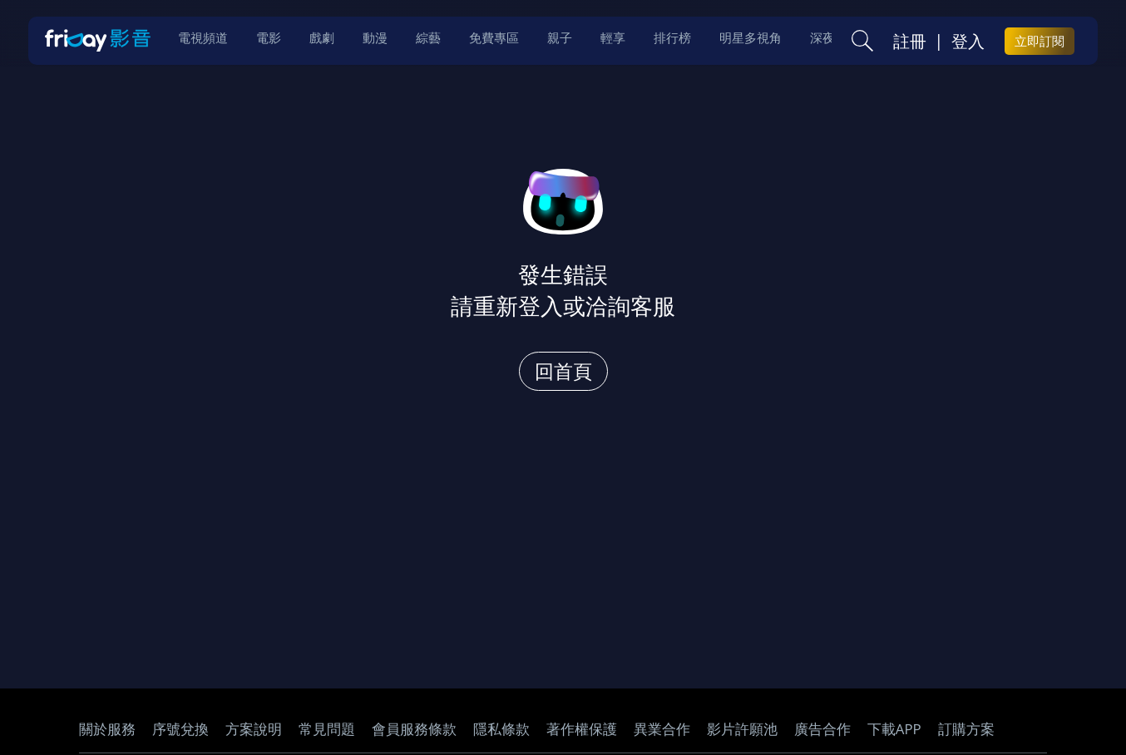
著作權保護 (581, 728)
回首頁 (563, 371)
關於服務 (107, 728)
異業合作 (662, 728)
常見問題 (327, 728)
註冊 (909, 42)
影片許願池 (742, 728)
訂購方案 (966, 728)
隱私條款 (501, 728)
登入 (968, 42)
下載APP (894, 728)
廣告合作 (822, 728)
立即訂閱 (1039, 42)
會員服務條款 (414, 728)
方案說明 (253, 728)
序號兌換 (180, 728)
